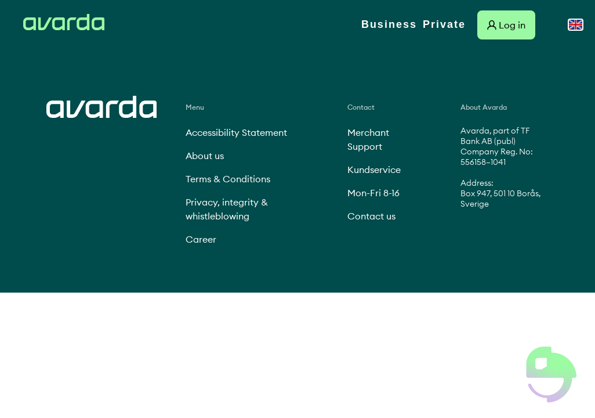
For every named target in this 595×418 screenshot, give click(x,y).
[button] (551, 374)
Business (389, 24)
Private (444, 24)
